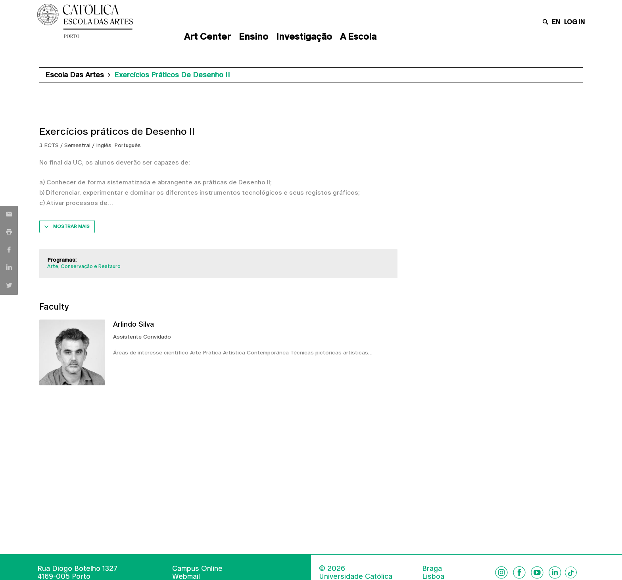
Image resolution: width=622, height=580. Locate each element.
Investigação (304, 36)
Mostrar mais (71, 226)
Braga (432, 568)
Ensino (253, 36)
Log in (574, 22)
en (556, 22)
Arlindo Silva (133, 324)
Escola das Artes (74, 75)
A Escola (358, 36)
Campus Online (197, 568)
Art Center (207, 36)
